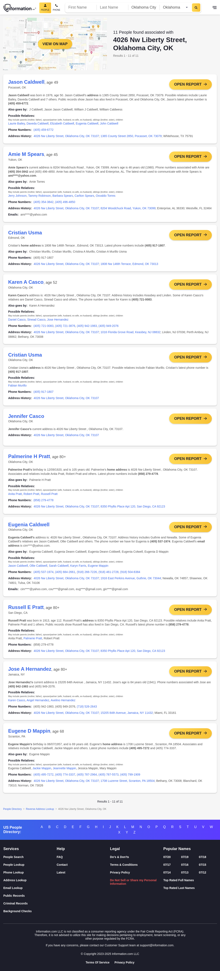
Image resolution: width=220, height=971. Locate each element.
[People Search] (30, 857)
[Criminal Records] (30, 903)
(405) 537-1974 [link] (43, 574)
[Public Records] (30, 896)
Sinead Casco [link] (36, 320)
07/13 (184, 872)
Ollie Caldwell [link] (38, 568)
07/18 (202, 857)
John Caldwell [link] (109, 123)
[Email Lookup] (30, 888)
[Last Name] (112, 7)
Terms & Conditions (124, 865)
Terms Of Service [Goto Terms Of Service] (97, 962)
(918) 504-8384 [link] (130, 574)
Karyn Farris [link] (78, 568)
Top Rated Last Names (179, 888)
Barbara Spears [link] (62, 196)
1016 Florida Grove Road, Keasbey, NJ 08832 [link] (130, 333)
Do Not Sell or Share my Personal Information (133, 882)
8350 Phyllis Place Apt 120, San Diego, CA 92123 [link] (132, 508)
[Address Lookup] (30, 880)
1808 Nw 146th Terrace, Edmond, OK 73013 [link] (129, 264)
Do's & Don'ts (119, 857)
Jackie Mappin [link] (41, 772)
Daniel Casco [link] (17, 320)
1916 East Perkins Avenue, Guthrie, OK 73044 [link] (130, 580)
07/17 (167, 865)
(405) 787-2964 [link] (87, 778)
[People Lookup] (30, 865)
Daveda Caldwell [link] (38, 123)
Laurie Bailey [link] (16, 123)
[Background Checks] (30, 911)
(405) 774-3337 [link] (65, 778)
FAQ (60, 857)
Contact (62, 865)
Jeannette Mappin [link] (64, 772)
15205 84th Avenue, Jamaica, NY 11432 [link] (126, 716)
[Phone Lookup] (30, 873)
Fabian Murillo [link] (17, 387)
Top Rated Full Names (178, 880)
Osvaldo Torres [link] (105, 196)
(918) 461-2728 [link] (109, 574)
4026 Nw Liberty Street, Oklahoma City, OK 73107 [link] (66, 136)
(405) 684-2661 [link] (65, 574)
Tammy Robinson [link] (39, 196)
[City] (144, 7)
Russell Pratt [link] (49, 496)
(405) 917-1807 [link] (43, 393)
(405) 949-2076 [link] (109, 327)
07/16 (184, 865)
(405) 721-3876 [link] (65, 327)
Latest (61, 872)
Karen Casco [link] (16, 703)
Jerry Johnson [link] (17, 196)
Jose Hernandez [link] (57, 320)
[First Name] (81, 7)
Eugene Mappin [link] (98, 568)
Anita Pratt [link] (15, 496)
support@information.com (157, 945)
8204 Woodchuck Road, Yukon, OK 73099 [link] (128, 208)
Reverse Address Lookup (40, 812)
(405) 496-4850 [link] (65, 202)
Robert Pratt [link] (31, 496)
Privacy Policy (120, 872)
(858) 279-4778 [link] (43, 502)
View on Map (55, 44)
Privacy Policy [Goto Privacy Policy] (124, 962)
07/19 (184, 857)
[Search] (196, 7)
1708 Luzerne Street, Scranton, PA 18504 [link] (127, 784)
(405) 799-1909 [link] (130, 778)
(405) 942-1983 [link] (87, 327)
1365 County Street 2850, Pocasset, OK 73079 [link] (131, 136)
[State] (175, 7)
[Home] (19, 8)
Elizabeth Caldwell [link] (62, 123)
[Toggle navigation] (214, 8)
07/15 (202, 865)
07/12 (202, 872)
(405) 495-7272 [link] (43, 778)
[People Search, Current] (45, 8)
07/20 (167, 857)
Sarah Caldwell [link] (59, 568)
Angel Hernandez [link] (38, 703)
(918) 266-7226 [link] (87, 574)
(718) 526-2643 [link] (87, 710)
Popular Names (177, 849)
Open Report (188, 84)
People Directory (12, 812)
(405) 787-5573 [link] (109, 778)
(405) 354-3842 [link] (43, 202)
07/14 (167, 872)
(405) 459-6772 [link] (43, 129)
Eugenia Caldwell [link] (87, 123)
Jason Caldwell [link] (18, 568)
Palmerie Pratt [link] (32, 641)
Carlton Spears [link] (84, 196)
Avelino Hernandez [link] (63, 703)
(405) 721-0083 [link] (43, 327)
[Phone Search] (56, 8)
